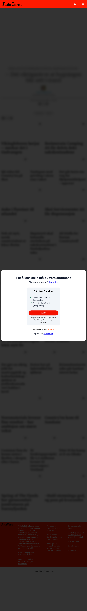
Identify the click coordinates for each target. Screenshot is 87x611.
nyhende (39, 113)
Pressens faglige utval (26, 553)
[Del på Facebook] (39, 104)
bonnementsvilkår (26, 559)
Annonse (72, 550)
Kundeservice (73, 546)
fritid (49, 113)
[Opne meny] (83, 4)
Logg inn (43, 282)
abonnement (48, 334)
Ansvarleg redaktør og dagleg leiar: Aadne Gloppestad (76, 535)
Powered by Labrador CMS (43, 571)
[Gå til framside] (12, 4)
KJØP (43, 313)
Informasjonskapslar (26, 562)
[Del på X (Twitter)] (43, 104)
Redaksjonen (73, 541)
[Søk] (75, 4)
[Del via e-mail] (47, 104)
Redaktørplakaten (25, 555)
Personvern (22, 564)
